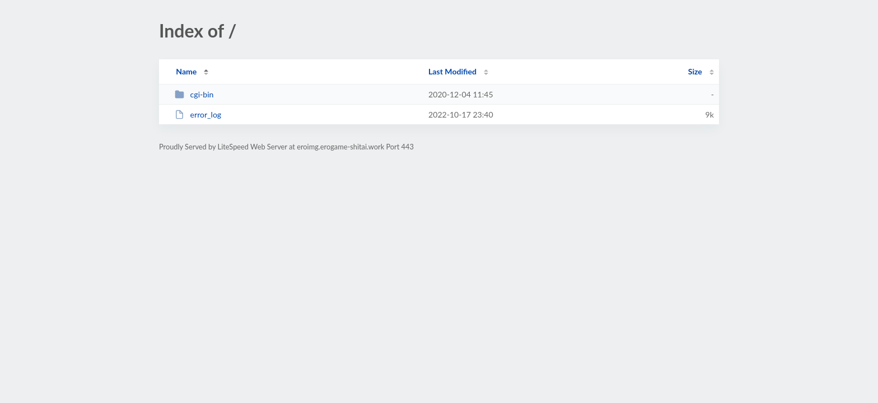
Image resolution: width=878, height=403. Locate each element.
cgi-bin (194, 94)
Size (695, 71)
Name (186, 71)
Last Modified (452, 71)
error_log (198, 114)
